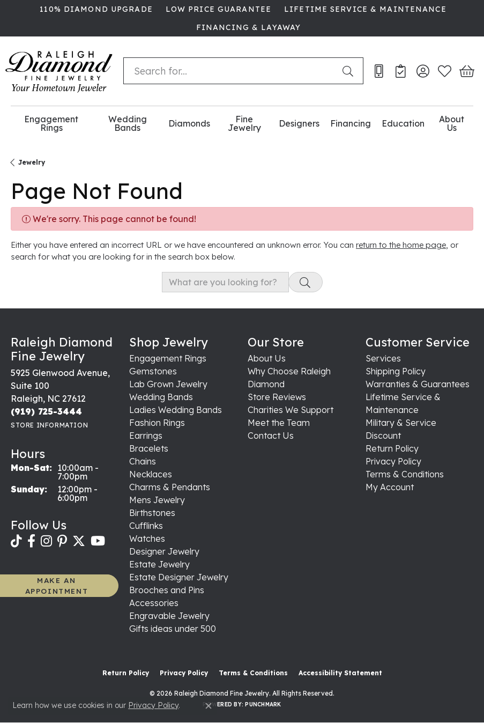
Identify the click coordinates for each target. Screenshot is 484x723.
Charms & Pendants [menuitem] (169, 487)
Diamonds (189, 123)
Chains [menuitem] (142, 461)
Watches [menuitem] (147, 538)
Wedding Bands (127, 124)
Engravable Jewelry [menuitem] (169, 615)
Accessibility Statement (340, 673)
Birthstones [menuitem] (152, 512)
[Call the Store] (46, 411)
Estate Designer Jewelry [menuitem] (178, 577)
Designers (299, 123)
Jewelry (31, 162)
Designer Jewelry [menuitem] (164, 551)
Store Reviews (277, 397)
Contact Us (271, 435)
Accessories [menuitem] (153, 602)
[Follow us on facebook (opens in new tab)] (31, 541)
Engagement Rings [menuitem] (167, 358)
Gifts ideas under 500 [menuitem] (172, 628)
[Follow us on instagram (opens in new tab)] (46, 541)
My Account (390, 487)
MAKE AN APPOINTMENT (56, 585)
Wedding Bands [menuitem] (161, 397)
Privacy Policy (393, 461)
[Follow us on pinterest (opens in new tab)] (62, 541)
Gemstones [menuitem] (153, 371)
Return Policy (392, 448)
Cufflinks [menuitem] (146, 525)
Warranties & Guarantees (418, 384)
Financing (350, 123)
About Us (451, 124)
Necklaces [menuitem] (150, 474)
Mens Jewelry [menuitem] (157, 500)
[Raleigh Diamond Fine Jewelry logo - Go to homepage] (59, 71)
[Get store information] (49, 425)
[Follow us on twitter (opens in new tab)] (78, 541)
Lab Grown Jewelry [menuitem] (168, 384)
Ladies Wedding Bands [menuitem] (175, 409)
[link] (95, 9)
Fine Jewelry (244, 124)
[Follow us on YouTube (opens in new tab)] (98, 541)
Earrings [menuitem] (145, 435)
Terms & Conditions (405, 474)
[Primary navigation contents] (242, 124)
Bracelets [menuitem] (148, 448)
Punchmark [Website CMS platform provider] (263, 704)
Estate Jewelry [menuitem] (159, 564)
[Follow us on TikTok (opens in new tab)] (16, 541)
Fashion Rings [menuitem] (157, 422)
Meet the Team (279, 422)
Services (383, 358)
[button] (422, 71)
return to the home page (401, 245)
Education (403, 123)
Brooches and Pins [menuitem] (166, 590)
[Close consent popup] (208, 706)
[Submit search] (350, 71)
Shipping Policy (396, 371)
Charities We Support (290, 409)
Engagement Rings (51, 124)
